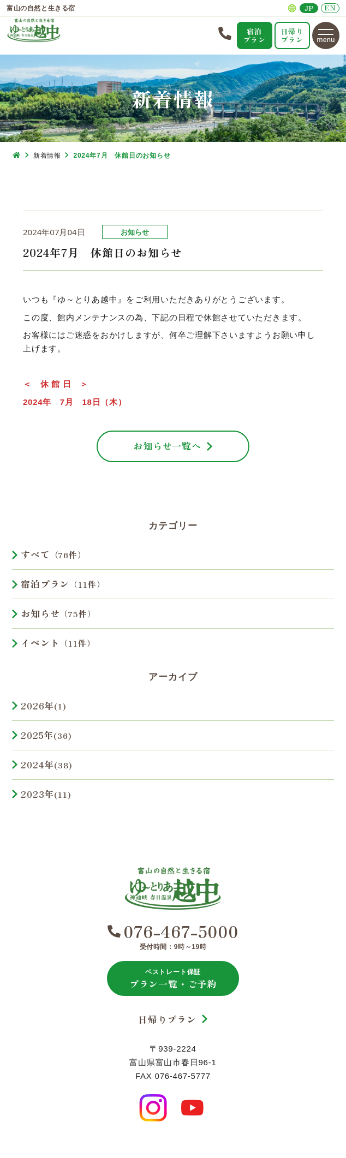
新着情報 (47, 155)
